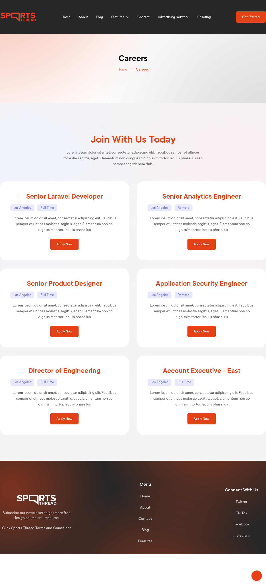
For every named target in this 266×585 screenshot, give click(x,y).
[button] (120, 17)
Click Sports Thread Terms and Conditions (36, 528)
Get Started (251, 17)
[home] (18, 17)
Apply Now (64, 244)
